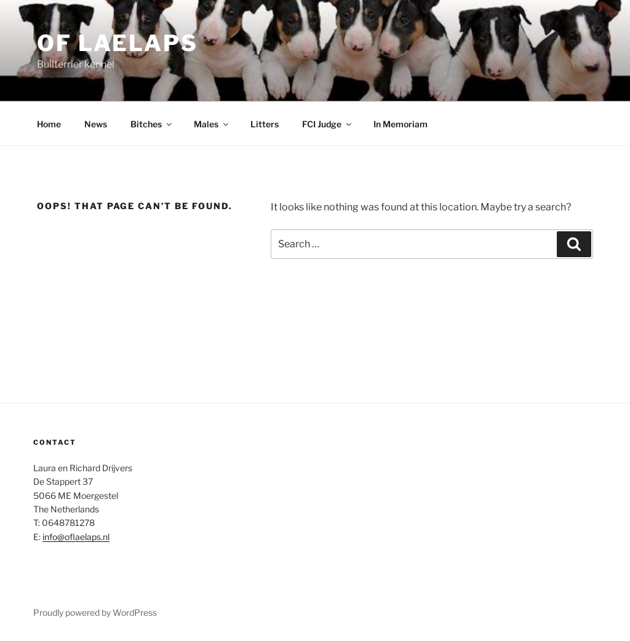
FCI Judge (327, 124)
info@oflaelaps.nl (76, 537)
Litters (264, 124)
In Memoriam (400, 124)
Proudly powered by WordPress (95, 612)
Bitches (151, 124)
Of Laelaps (117, 43)
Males (212, 124)
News (95, 124)
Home (49, 124)
